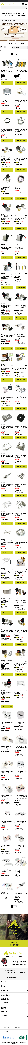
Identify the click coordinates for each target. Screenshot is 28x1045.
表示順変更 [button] (15, 47)
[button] (26, 4)
